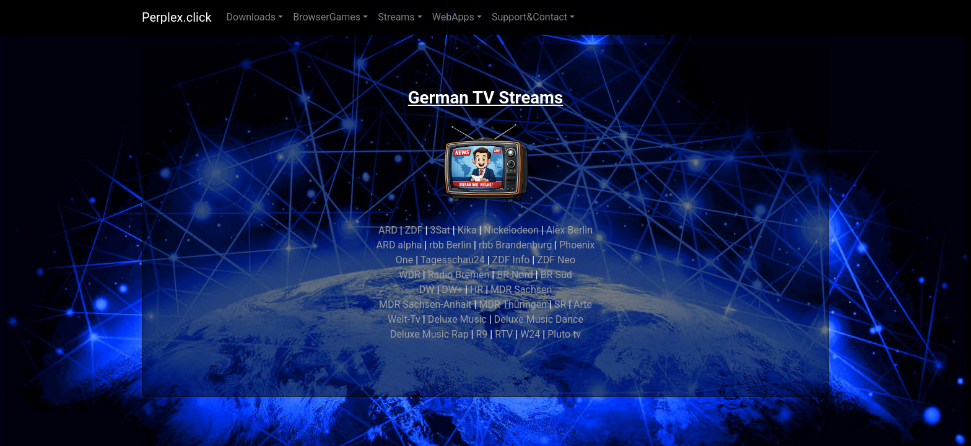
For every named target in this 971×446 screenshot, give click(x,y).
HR (476, 289)
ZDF (414, 230)
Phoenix (576, 245)
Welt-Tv (404, 319)
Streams (396, 17)
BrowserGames (326, 17)
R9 (481, 334)
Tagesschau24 (452, 260)
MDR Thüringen (513, 304)
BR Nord (515, 275)
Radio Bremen (459, 275)
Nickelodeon (511, 230)
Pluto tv (564, 334)
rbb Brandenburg (515, 245)
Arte (582, 304)
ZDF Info (511, 260)
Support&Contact (529, 17)
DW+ (452, 289)
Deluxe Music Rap (429, 334)
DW (427, 289)
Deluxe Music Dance (538, 319)
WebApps (453, 17)
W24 (530, 334)
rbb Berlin (450, 245)
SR (560, 304)
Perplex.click (177, 17)
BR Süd (556, 275)
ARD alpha (399, 245)
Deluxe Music (457, 319)
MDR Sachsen (521, 289)
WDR (409, 275)
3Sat (440, 230)
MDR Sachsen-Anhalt (425, 304)
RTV (504, 334)
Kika (467, 230)
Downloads (251, 17)
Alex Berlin (569, 230)
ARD (388, 230)
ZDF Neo (556, 260)
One (404, 260)
